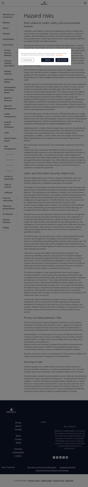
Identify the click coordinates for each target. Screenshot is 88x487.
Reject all (47, 60)
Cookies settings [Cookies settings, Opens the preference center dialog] (27, 60)
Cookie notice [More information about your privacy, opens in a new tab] (59, 55)
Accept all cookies (62, 60)
